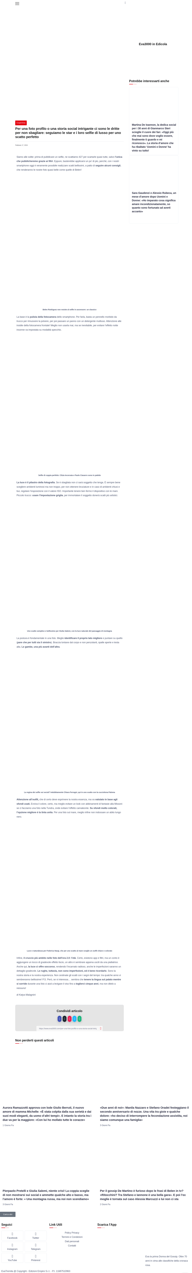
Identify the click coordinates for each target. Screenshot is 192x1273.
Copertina (21, 123)
